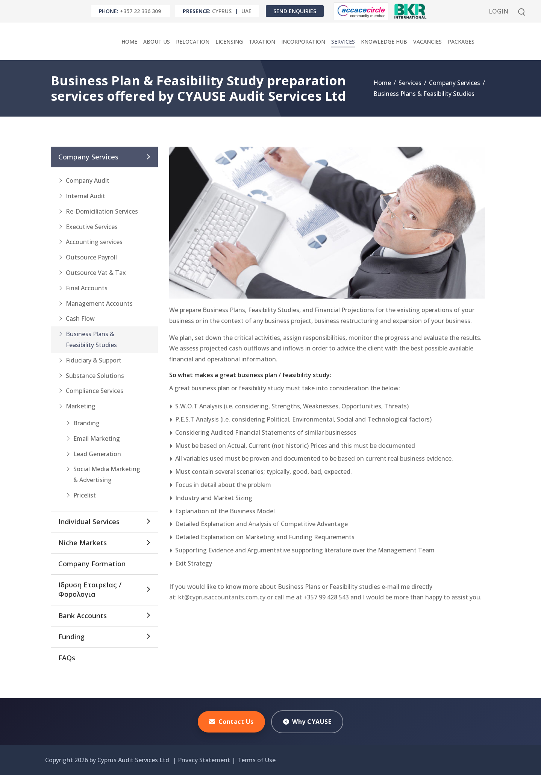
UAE (246, 11)
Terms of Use (256, 760)
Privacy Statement (204, 760)
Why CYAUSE (307, 721)
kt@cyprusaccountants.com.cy (221, 597)
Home (382, 83)
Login (498, 11)
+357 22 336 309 (140, 11)
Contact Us (231, 721)
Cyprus (222, 11)
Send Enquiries (294, 11)
